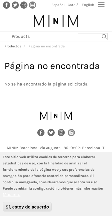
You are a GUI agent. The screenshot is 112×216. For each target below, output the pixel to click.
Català (73, 5)
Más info (11, 197)
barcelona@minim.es (73, 153)
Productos (12, 46)
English (88, 5)
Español (58, 5)
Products (21, 36)
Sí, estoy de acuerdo (27, 209)
